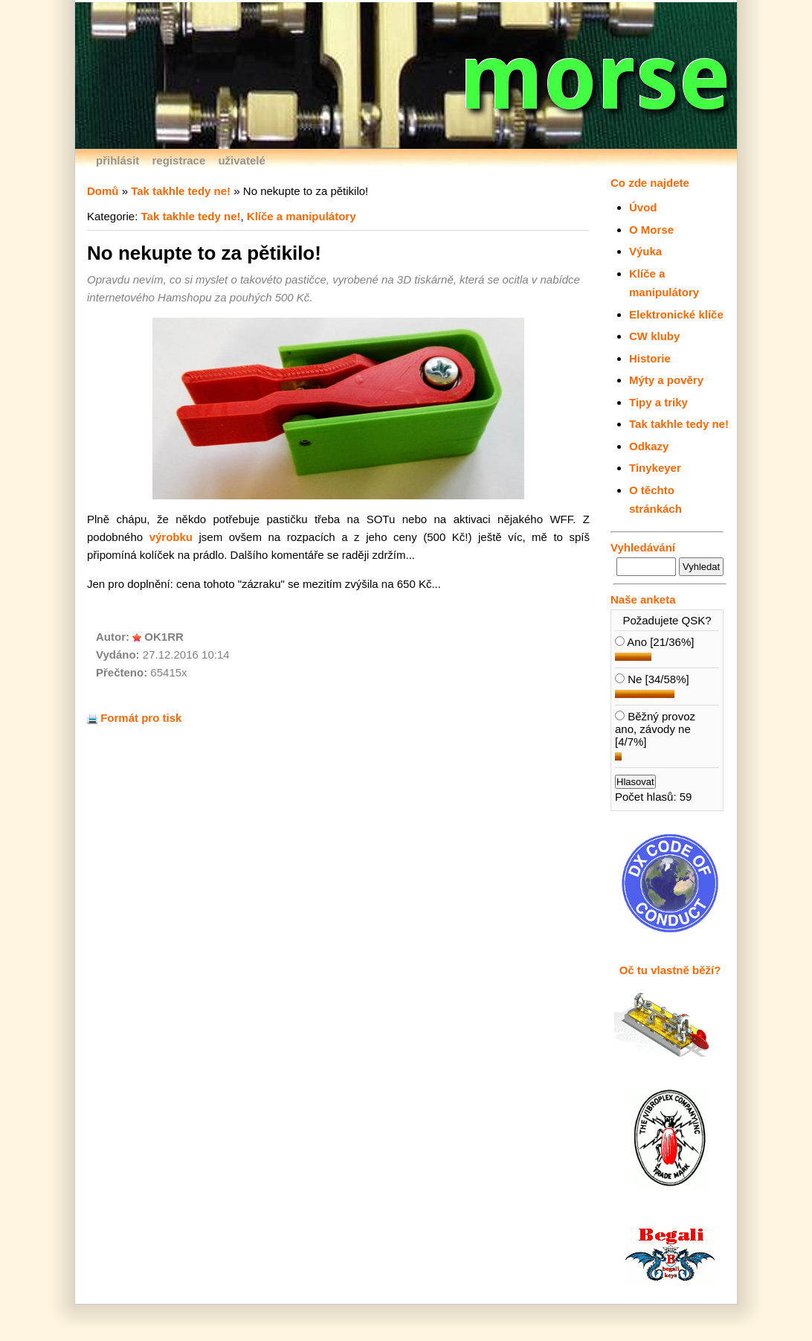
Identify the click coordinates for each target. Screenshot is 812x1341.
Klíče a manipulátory (301, 216)
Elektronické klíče (676, 314)
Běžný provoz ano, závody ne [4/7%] (655, 729)
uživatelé (241, 160)
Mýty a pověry (666, 380)
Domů (103, 191)
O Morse (651, 229)
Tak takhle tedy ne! (679, 423)
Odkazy (648, 446)
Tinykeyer (655, 467)
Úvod (643, 207)
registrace (179, 160)
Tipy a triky (658, 402)
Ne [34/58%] (652, 679)
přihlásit (117, 160)
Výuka (645, 251)
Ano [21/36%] (654, 642)
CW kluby (654, 336)
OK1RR (164, 636)
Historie (650, 358)
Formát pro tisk (134, 717)
